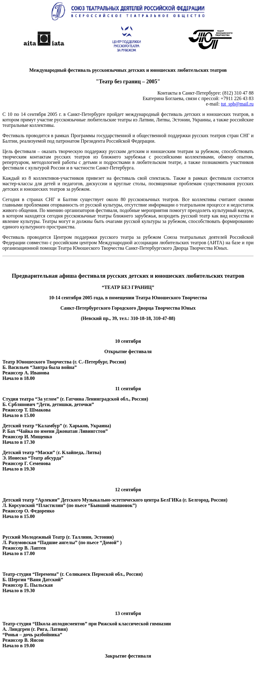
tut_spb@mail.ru (237, 103)
